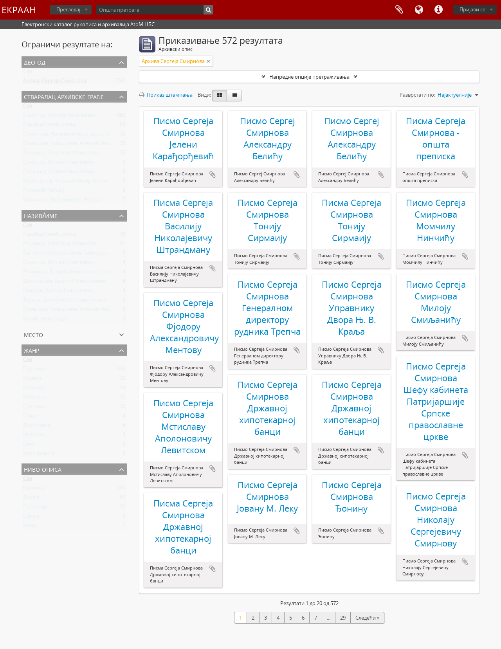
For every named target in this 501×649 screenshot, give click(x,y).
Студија (32, 379)
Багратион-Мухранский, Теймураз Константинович (86, 254)
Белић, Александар (45, 320)
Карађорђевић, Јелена (50, 126)
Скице (30, 417)
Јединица (34, 489)
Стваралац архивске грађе (64, 96)
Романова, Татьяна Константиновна (67, 273)
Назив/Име (41, 215)
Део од (34, 61)
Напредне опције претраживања (309, 76)
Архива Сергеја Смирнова (54, 82)
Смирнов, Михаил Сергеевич (58, 163)
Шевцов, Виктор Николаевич (58, 292)
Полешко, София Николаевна (59, 173)
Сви (27, 72)
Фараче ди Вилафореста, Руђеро (62, 201)
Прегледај (68, 9)
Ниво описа (42, 468)
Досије (31, 498)
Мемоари (35, 398)
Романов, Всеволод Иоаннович (61, 154)
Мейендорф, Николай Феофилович (65, 182)
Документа (36, 426)
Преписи (33, 407)
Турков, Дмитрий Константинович (65, 301)
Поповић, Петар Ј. (44, 191)
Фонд (29, 526)
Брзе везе (438, 10)
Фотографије (38, 454)
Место (33, 334)
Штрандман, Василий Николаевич (64, 282)
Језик (419, 10)
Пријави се (472, 9)
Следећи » (367, 617)
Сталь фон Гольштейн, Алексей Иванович (74, 144)
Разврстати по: (417, 94)
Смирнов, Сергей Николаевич (59, 116)
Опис (29, 445)
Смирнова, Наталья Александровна (66, 135)
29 (343, 617)
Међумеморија (399, 10)
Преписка (35, 370)
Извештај (34, 436)
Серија (31, 517)
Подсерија (35, 508)
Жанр (31, 349)
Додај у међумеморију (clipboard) (212, 174)
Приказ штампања (166, 94)
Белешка (34, 389)
